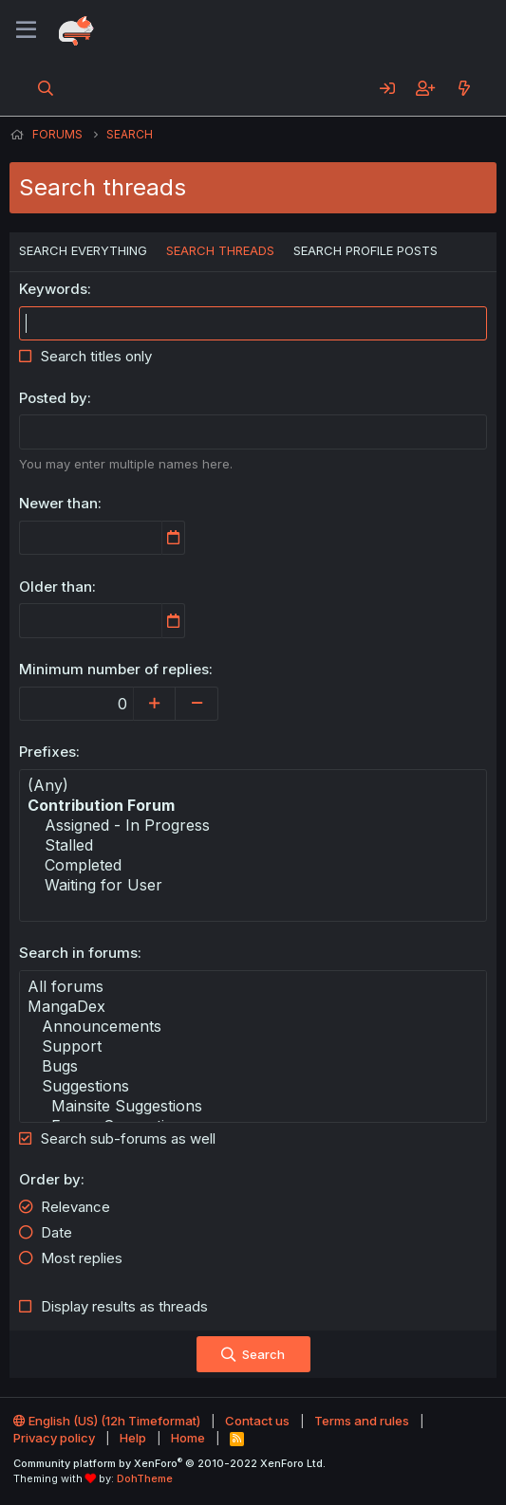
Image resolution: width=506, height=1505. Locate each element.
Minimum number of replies (114, 669)
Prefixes (47, 752)
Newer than (58, 503)
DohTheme (145, 1478)
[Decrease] (197, 704)
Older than (55, 587)
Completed (253, 865)
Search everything (83, 250)
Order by (50, 1179)
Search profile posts (365, 250)
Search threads (220, 250)
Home (188, 1437)
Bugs (253, 1066)
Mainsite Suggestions (253, 1106)
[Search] (46, 88)
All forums (253, 987)
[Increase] (154, 704)
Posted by (53, 398)
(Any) (253, 786)
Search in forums (78, 953)
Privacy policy (54, 1437)
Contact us (257, 1420)
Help (133, 1437)
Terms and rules (361, 1420)
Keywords (53, 289)
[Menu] (26, 30)
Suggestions (253, 1086)
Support (253, 1046)
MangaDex (253, 1007)
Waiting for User (253, 885)
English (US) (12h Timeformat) (106, 1420)
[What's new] (463, 88)
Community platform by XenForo (169, 1463)
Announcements (253, 1027)
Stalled (253, 845)
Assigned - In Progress (253, 825)
